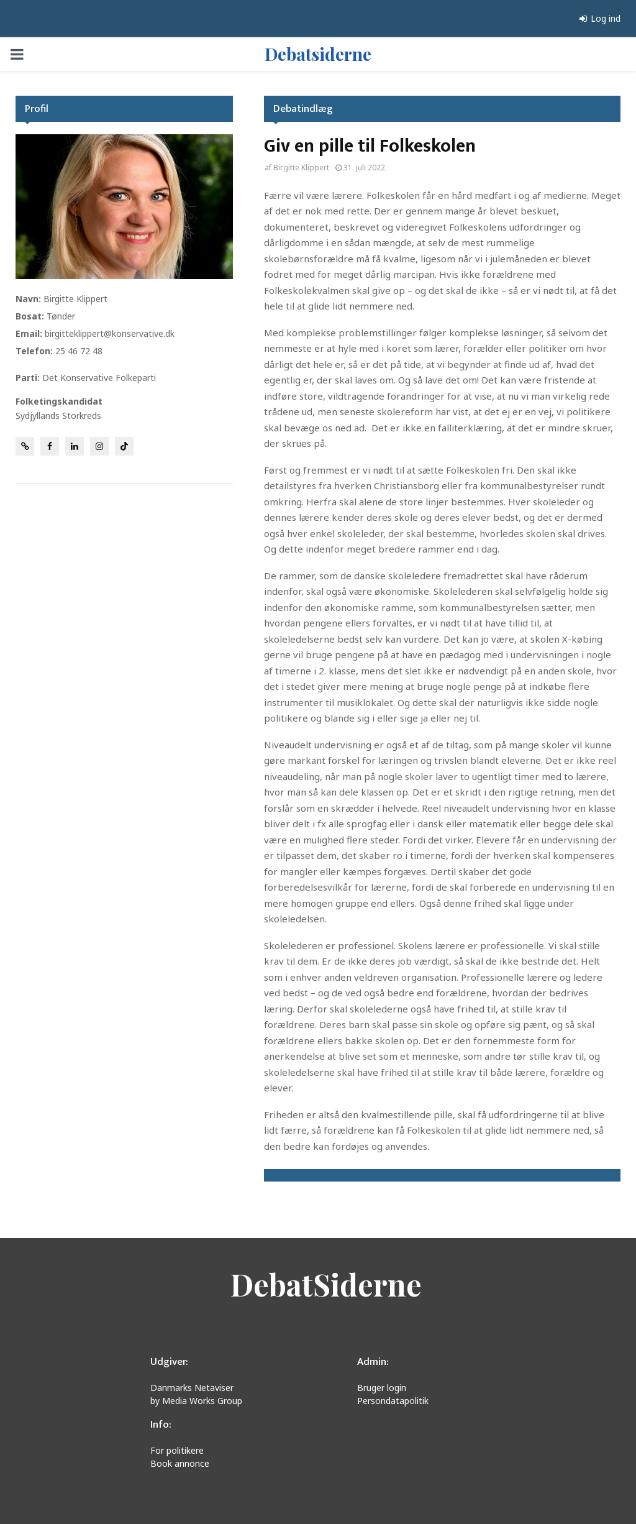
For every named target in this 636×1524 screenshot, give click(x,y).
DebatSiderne (326, 1284)
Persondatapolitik (393, 1401)
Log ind (599, 18)
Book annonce (179, 1463)
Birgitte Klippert (301, 167)
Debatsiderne (318, 53)
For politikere (177, 1450)
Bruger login (381, 1387)
